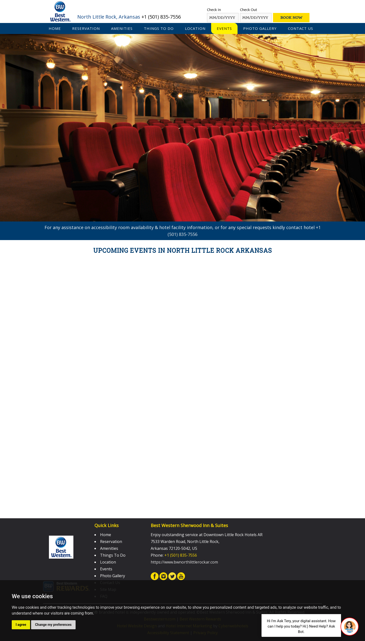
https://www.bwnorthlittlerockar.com (184, 562)
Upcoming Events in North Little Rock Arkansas (182, 250)
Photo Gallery (260, 28)
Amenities (122, 28)
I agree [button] (21, 625)
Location (195, 28)
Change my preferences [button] (53, 625)
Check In (214, 9)
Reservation (86, 28)
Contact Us (300, 28)
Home (55, 28)
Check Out (248, 9)
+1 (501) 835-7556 (161, 16)
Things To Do (159, 28)
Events (224, 28)
